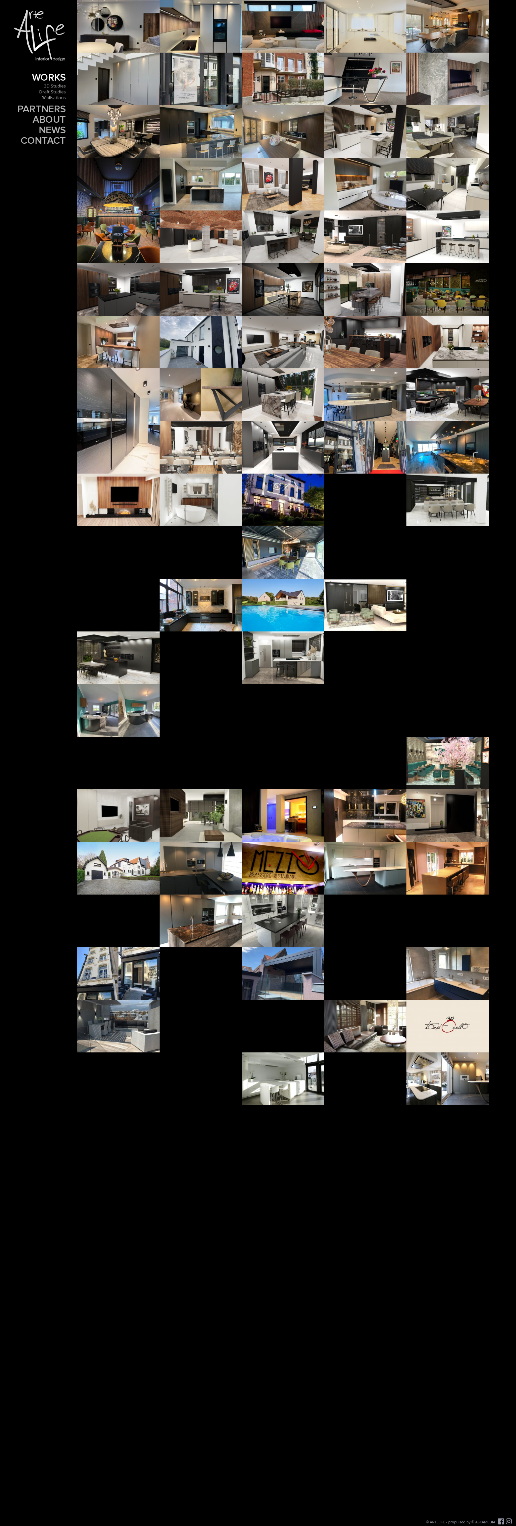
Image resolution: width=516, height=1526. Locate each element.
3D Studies (55, 86)
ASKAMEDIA (485, 1521)
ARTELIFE (437, 1521)
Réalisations (53, 98)
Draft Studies (52, 92)
